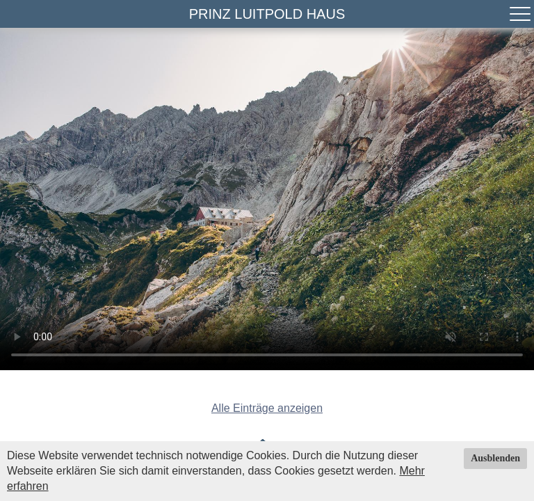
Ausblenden (495, 458)
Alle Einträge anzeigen (267, 408)
